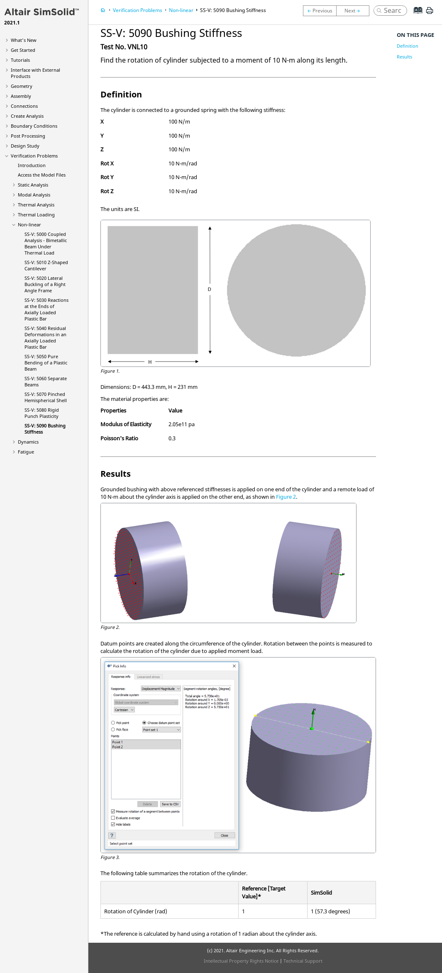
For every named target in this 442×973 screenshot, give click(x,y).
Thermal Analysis (36, 204)
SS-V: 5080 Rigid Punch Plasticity (41, 413)
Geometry (21, 86)
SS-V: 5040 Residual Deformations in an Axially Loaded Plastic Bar (45, 337)
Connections (24, 106)
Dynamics (28, 442)
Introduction (32, 165)
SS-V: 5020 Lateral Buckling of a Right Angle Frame (45, 284)
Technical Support (302, 961)
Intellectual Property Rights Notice (241, 961)
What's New (24, 40)
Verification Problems (34, 156)
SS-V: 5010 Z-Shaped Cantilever (46, 265)
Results (404, 56)
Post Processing (28, 136)
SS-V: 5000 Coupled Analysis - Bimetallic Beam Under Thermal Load (45, 243)
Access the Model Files (42, 175)
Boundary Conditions (34, 126)
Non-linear (29, 224)
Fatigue (26, 452)
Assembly (21, 96)
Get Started (23, 50)
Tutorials (20, 60)
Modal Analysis (34, 195)
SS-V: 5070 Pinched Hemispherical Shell (45, 397)
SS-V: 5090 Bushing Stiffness (233, 10)
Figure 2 (286, 496)
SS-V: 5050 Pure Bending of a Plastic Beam (45, 362)
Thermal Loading (36, 214)
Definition (407, 46)
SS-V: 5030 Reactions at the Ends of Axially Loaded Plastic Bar (46, 309)
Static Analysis (33, 185)
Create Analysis (27, 116)
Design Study (25, 146)
